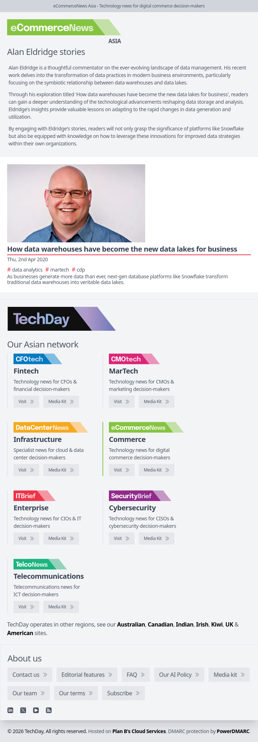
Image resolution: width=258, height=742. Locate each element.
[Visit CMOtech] (122, 402)
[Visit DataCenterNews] (26, 470)
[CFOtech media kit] (61, 402)
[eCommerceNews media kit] (156, 470)
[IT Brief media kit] (61, 538)
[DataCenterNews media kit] (61, 470)
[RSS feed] (49, 710)
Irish (202, 624)
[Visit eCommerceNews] (122, 470)
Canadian (160, 624)
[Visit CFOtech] (26, 402)
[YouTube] (36, 710)
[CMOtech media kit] (156, 402)
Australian (131, 624)
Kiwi (216, 624)
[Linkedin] (10, 710)
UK (229, 624)
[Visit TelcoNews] (26, 607)
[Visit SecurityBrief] (122, 538)
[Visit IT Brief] (26, 538)
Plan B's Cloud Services (139, 731)
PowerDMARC (233, 731)
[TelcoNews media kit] (61, 607)
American (20, 633)
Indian (184, 624)
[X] (23, 710)
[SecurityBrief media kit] (156, 538)
